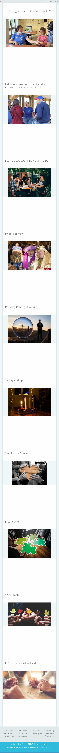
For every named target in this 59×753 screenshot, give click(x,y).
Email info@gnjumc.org (44, 749)
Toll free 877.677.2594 (44, 747)
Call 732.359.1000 (34, 747)
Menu (46, 1)
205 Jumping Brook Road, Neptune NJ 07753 (19, 749)
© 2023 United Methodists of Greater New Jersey (18, 747)
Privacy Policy (54, 749)
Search (51, 1)
